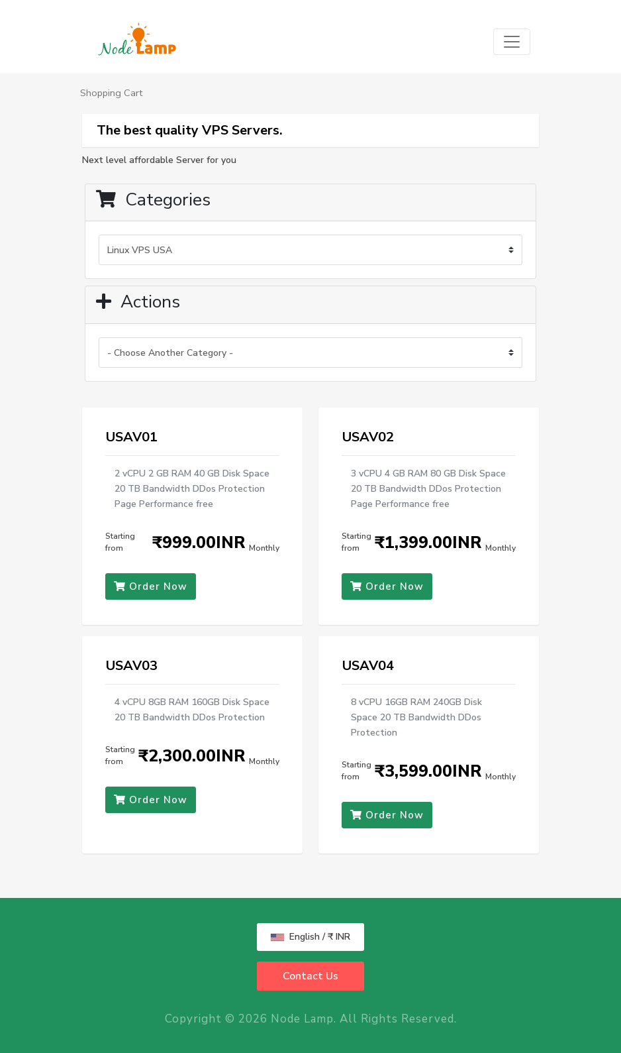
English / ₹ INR (310, 936)
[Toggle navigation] (511, 41)
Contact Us (310, 976)
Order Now (150, 586)
